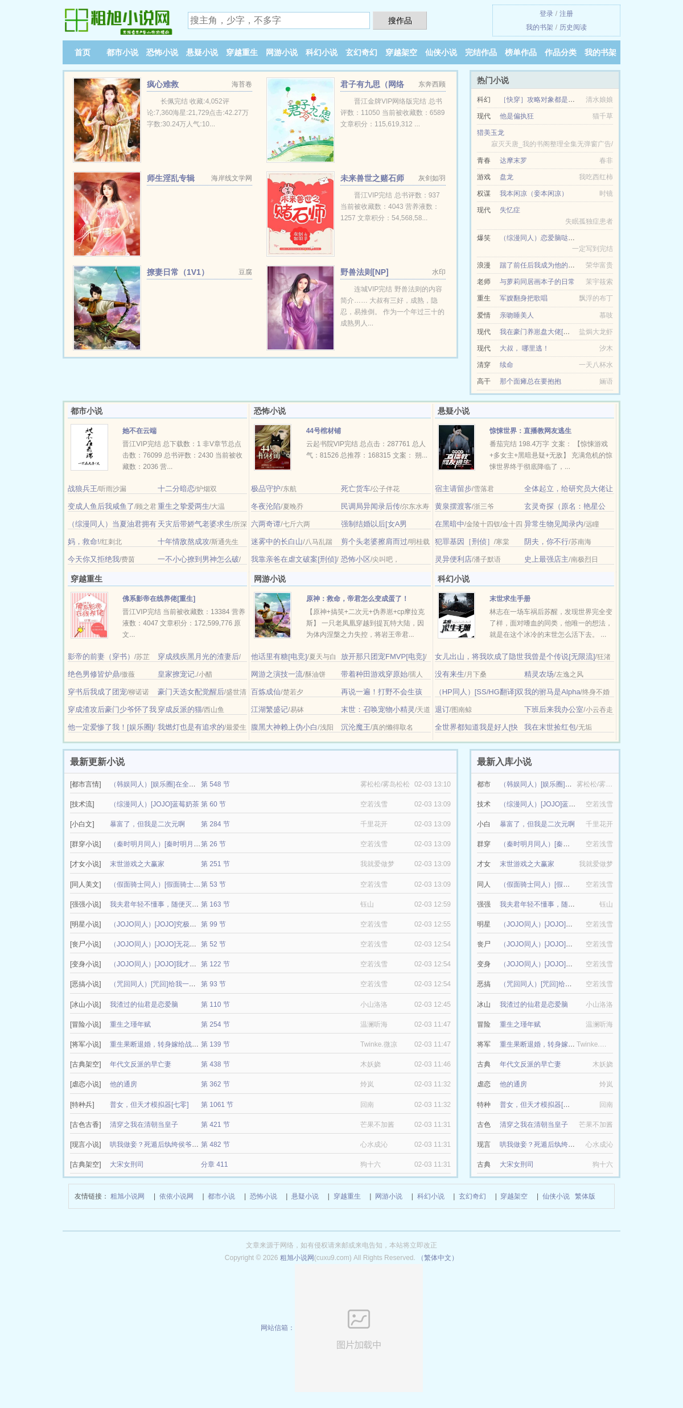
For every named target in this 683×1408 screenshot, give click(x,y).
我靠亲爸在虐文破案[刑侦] (293, 559)
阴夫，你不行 (546, 541)
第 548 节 (215, 784)
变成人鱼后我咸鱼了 (101, 506)
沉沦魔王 (356, 727)
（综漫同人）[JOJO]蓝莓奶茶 (154, 804)
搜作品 (400, 20)
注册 (566, 14)
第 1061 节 (217, 1105)
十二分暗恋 (176, 488)
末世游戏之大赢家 (137, 864)
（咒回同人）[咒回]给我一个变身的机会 (170, 984)
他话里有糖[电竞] (279, 656)
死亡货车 (356, 488)
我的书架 (539, 27)
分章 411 (214, 1164)
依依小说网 (176, 1196)
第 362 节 (215, 1084)
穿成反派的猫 (180, 709)
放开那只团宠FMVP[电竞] (383, 656)
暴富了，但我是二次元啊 (147, 824)
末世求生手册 (509, 599)
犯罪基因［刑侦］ (464, 541)
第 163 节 (215, 904)
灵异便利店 (453, 559)
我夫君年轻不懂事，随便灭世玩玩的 (164, 904)
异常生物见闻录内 (553, 524)
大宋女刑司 (127, 1164)
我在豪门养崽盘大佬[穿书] (539, 332)
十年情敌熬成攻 (183, 541)
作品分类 (561, 52)
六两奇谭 (266, 524)
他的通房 (123, 1084)
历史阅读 (573, 27)
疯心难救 (163, 84)
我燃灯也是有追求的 (191, 727)
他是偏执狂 (517, 116)
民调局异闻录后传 (370, 506)
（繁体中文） (437, 1258)
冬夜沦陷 (266, 506)
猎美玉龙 (490, 133)
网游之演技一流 (277, 674)
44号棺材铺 (323, 431)
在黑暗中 (449, 524)
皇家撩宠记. (177, 674)
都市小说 (122, 52)
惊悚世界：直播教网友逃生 (530, 431)
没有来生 (449, 674)
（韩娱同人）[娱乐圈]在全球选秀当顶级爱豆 (177, 784)
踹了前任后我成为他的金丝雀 (544, 265)
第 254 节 (215, 1024)
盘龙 (506, 177)
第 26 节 (213, 844)
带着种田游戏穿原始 (374, 674)
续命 (506, 365)
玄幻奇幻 (361, 52)
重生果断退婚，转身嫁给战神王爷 (161, 1044)
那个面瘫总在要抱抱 (530, 381)
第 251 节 (215, 864)
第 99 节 (213, 924)
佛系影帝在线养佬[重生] (158, 599)
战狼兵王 (82, 488)
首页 (82, 52)
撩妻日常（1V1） (178, 272)
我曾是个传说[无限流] (559, 656)
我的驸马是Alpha (552, 691)
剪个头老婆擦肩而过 (374, 541)
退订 (442, 709)
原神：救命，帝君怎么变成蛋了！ (357, 599)
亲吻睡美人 (517, 315)
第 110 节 (215, 1004)
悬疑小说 (202, 52)
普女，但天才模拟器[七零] (149, 1105)
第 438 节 (215, 1064)
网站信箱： (342, 1328)
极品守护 (266, 488)
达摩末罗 (513, 160)
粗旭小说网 (127, 1196)
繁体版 (585, 1196)
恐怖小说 (162, 52)
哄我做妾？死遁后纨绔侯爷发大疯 (161, 1144)
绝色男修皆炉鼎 (94, 674)
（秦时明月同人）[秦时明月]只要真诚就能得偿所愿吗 (190, 844)
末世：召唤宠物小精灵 (378, 709)
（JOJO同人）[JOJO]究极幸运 (156, 924)
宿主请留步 (453, 488)
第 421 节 (215, 1125)
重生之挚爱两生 (183, 506)
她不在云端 (139, 431)
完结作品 (481, 52)
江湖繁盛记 (269, 709)
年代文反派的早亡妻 (140, 1064)
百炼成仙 (266, 691)
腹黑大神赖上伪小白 (284, 727)
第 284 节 (215, 824)
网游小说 (282, 52)
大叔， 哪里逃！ (524, 348)
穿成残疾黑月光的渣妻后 (198, 656)
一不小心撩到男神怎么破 (198, 559)
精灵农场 (539, 674)
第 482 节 (215, 1144)
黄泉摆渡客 (453, 506)
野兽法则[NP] (364, 272)
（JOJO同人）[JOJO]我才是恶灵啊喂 (167, 964)
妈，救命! (84, 541)
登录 (546, 14)
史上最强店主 (546, 559)
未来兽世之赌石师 (372, 178)
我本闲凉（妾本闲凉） (534, 193)
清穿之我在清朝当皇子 (144, 1125)
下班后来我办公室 (553, 709)
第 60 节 (213, 804)
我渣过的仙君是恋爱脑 (144, 1004)
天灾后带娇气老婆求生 (195, 524)
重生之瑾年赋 (130, 1024)
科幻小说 (322, 52)
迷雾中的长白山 (277, 541)
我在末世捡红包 (550, 727)
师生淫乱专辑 (171, 178)
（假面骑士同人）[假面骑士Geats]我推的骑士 (179, 884)
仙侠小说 (441, 52)
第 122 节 (215, 964)
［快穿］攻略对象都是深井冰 (544, 100)
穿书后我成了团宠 (97, 691)
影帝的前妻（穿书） (101, 656)
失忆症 (510, 210)
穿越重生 (242, 52)
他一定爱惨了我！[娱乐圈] (110, 727)
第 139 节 (215, 1044)
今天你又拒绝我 (94, 559)
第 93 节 (213, 984)
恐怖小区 (356, 559)
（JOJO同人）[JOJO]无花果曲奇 (160, 944)
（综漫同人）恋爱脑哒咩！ (541, 238)
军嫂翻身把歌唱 (524, 298)
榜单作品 (521, 52)
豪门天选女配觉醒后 (191, 691)
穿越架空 (401, 52)
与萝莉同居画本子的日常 (537, 282)
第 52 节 (213, 944)
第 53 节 (213, 884)
